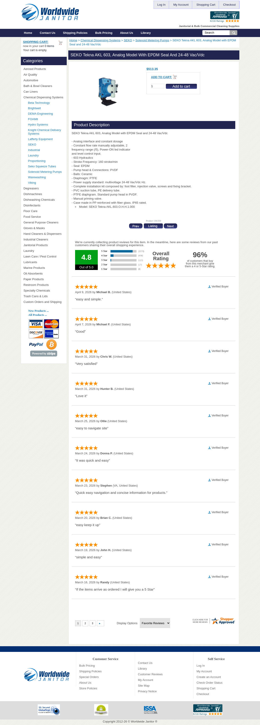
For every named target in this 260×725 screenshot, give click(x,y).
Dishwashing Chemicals (44, 199)
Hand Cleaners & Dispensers (44, 234)
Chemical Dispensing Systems (100, 40)
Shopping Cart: (35, 42)
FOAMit (46, 119)
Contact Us (47, 33)
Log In (161, 4)
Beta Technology (44, 102)
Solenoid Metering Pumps (152, 40)
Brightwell (46, 108)
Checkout (229, 4)
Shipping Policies (75, 33)
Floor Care (44, 211)
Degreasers (31, 188)
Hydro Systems (46, 124)
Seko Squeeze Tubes (42, 166)
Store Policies (88, 688)
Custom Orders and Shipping (44, 302)
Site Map (144, 685)
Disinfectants (44, 205)
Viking (46, 182)
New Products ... (38, 310)
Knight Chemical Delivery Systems (46, 131)
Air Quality (44, 74)
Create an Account (208, 677)
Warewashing (37, 177)
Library (146, 33)
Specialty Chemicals (44, 290)
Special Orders (89, 677)
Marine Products (34, 268)
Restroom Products (44, 285)
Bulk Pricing (103, 33)
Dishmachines (44, 194)
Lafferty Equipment (46, 139)
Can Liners (44, 91)
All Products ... (37, 315)
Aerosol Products (44, 69)
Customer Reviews (150, 674)
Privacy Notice (147, 691)
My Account (181, 4)
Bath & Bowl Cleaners (38, 86)
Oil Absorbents (44, 273)
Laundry (33, 155)
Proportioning (37, 161)
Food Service (32, 216)
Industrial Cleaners (36, 239)
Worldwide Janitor (142, 721)
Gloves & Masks (44, 228)
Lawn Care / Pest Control (44, 256)
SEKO (128, 40)
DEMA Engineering (46, 113)
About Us (126, 33)
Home (28, 33)
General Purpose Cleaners (41, 222)
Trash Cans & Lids (44, 296)
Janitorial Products (44, 245)
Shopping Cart (205, 4)
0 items (49, 46)
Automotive (31, 80)
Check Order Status (209, 682)
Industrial (34, 150)
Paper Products (44, 279)
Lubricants (30, 262)
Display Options (127, 623)
